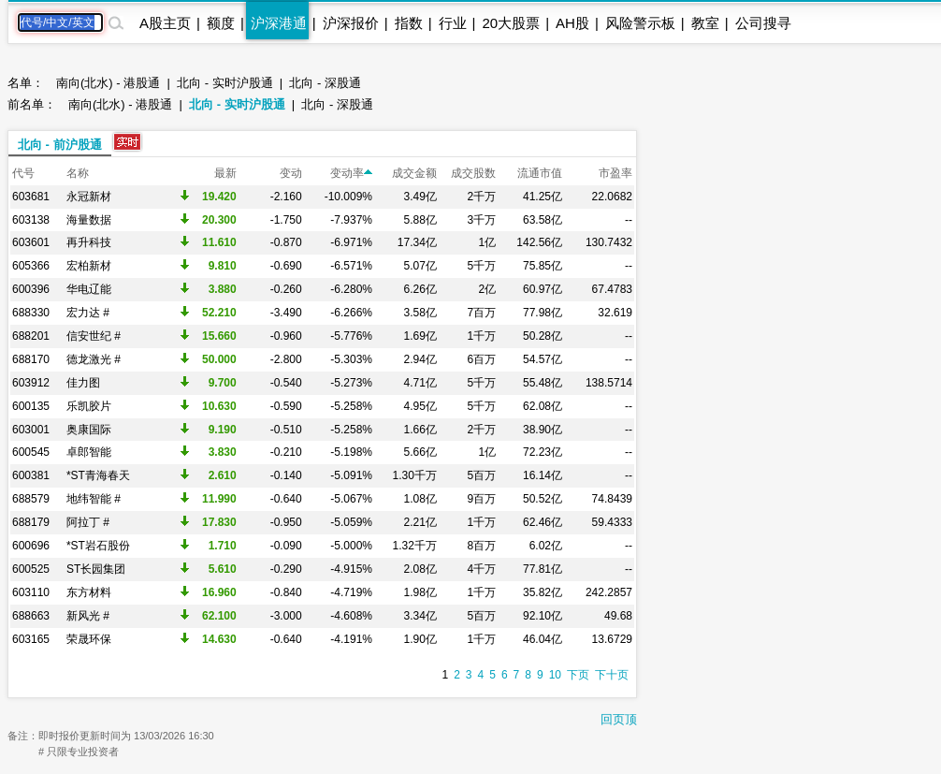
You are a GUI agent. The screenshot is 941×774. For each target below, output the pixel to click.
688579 (31, 498)
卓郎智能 (88, 452)
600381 (31, 475)
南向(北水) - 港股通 (108, 83)
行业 (453, 23)
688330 (31, 312)
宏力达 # (87, 312)
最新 (225, 173)
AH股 (572, 23)
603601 (31, 242)
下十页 (612, 674)
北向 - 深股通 (325, 83)
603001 (31, 429)
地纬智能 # (93, 498)
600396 (31, 289)
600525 (31, 569)
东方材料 (88, 592)
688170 (31, 359)
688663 (31, 615)
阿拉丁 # (87, 522)
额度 (221, 23)
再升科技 (88, 242)
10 (555, 674)
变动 (291, 173)
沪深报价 (351, 23)
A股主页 (165, 23)
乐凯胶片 (88, 406)
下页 (578, 674)
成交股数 (473, 173)
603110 (31, 592)
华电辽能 (88, 289)
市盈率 (615, 173)
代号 (23, 173)
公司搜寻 (763, 23)
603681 (31, 196)
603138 (31, 219)
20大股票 (511, 23)
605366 (31, 265)
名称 (77, 173)
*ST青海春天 (98, 475)
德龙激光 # (93, 359)
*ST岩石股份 (98, 545)
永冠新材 (88, 196)
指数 (409, 23)
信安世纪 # (93, 336)
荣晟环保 (88, 639)
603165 (31, 639)
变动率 (351, 173)
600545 (31, 452)
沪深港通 (279, 23)
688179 (31, 522)
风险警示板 (640, 23)
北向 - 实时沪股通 (225, 83)
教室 (705, 23)
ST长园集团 (95, 569)
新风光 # (87, 615)
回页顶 (619, 719)
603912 (31, 382)
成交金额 (414, 173)
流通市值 (539, 173)
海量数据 (88, 219)
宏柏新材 (88, 265)
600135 (31, 406)
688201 (31, 336)
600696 (31, 545)
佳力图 (83, 382)
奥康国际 (88, 429)
